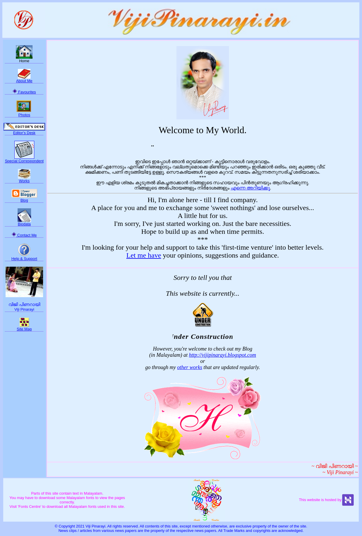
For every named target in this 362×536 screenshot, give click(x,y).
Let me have (143, 255)
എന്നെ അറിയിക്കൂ (250, 187)
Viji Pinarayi (24, 309)
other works (189, 367)
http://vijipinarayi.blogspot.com (222, 355)
